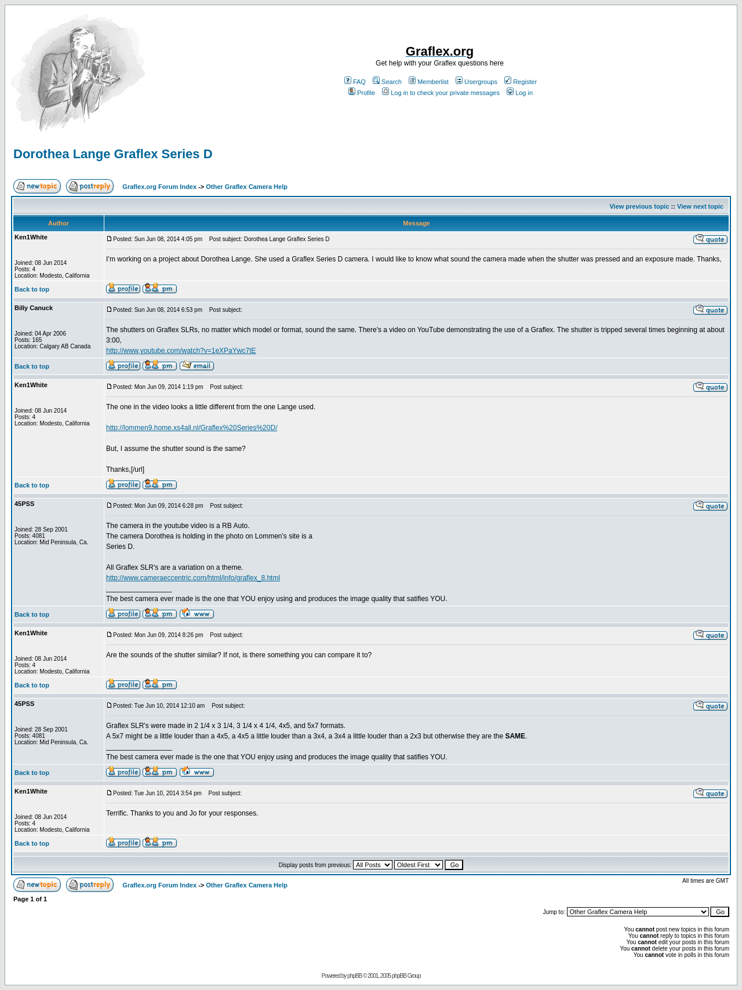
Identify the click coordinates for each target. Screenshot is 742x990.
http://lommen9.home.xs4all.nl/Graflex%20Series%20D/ (191, 428)
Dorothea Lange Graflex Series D (113, 154)
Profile (361, 92)
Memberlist (429, 81)
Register (520, 81)
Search (387, 81)
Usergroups (476, 81)
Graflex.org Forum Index (159, 186)
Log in (520, 92)
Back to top (31, 289)
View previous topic (639, 206)
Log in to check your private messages (441, 92)
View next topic (700, 206)
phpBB (354, 976)
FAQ (355, 81)
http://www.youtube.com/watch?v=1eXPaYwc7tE (181, 351)
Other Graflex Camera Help (247, 186)
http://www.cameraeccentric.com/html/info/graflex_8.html (193, 578)
